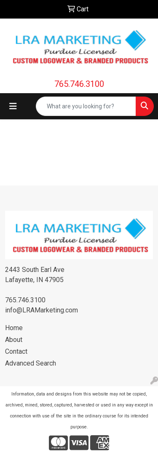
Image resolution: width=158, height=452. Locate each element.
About (13, 340)
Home (14, 328)
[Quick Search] (86, 106)
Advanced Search (30, 363)
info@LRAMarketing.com (41, 310)
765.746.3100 (79, 84)
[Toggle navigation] (13, 106)
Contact (16, 351)
